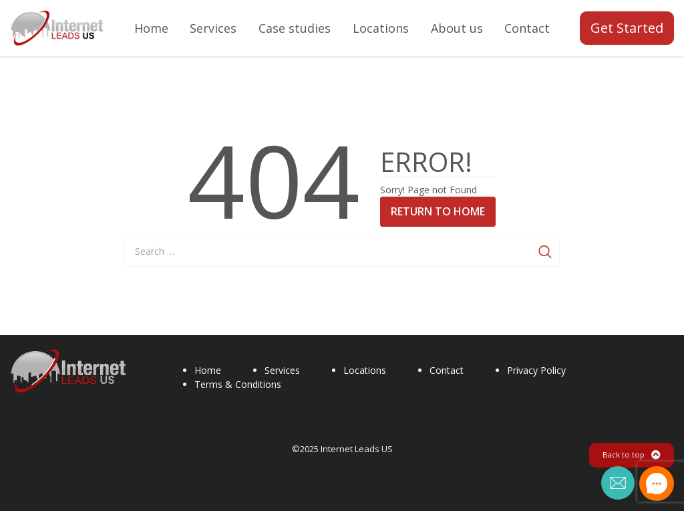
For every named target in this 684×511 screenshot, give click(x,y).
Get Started (626, 28)
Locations (364, 370)
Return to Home (438, 211)
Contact (447, 370)
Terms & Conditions (237, 384)
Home (207, 370)
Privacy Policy (536, 370)
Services (282, 370)
